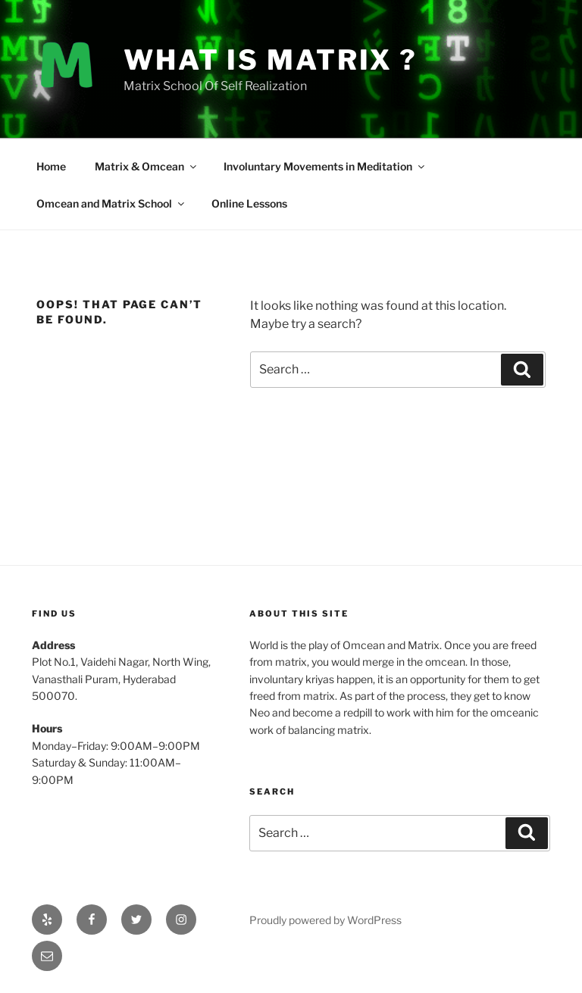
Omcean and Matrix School (111, 203)
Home (51, 166)
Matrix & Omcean (147, 166)
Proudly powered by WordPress (325, 919)
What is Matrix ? (271, 60)
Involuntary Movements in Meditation (325, 166)
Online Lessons (249, 203)
